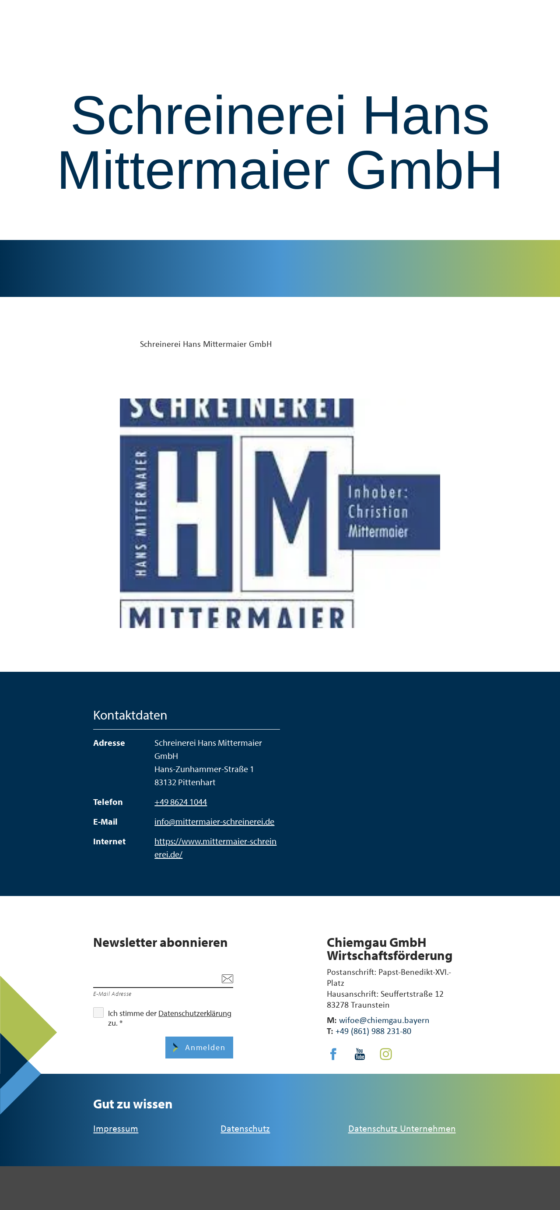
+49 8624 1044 (180, 801)
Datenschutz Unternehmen (402, 1127)
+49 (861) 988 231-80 (373, 1031)
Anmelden (203, 1047)
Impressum (115, 1127)
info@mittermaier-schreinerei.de (214, 821)
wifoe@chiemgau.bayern (384, 1020)
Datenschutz (245, 1127)
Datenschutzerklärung (194, 1013)
